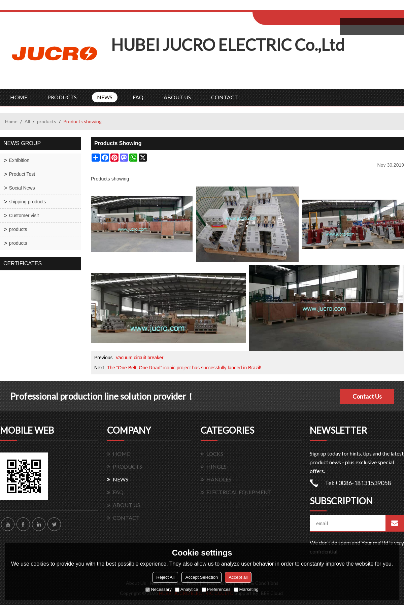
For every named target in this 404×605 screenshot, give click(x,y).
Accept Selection (201, 577)
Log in (294, 7)
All (27, 121)
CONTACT (224, 97)
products (46, 121)
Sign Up (308, 7)
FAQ (138, 97)
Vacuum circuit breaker (139, 357)
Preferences (216, 589)
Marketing (246, 589)
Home (11, 121)
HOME (18, 97)
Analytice (186, 589)
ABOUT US (177, 97)
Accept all (238, 577)
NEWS (104, 97)
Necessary (158, 589)
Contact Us (367, 396)
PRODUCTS (62, 97)
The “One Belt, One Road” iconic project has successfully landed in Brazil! (184, 367)
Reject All (165, 577)
